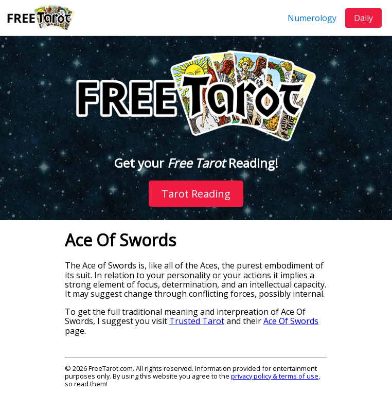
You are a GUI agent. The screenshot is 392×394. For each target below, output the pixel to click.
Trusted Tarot (196, 321)
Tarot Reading (196, 194)
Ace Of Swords (290, 321)
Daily (363, 18)
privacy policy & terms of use (274, 376)
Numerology (312, 18)
